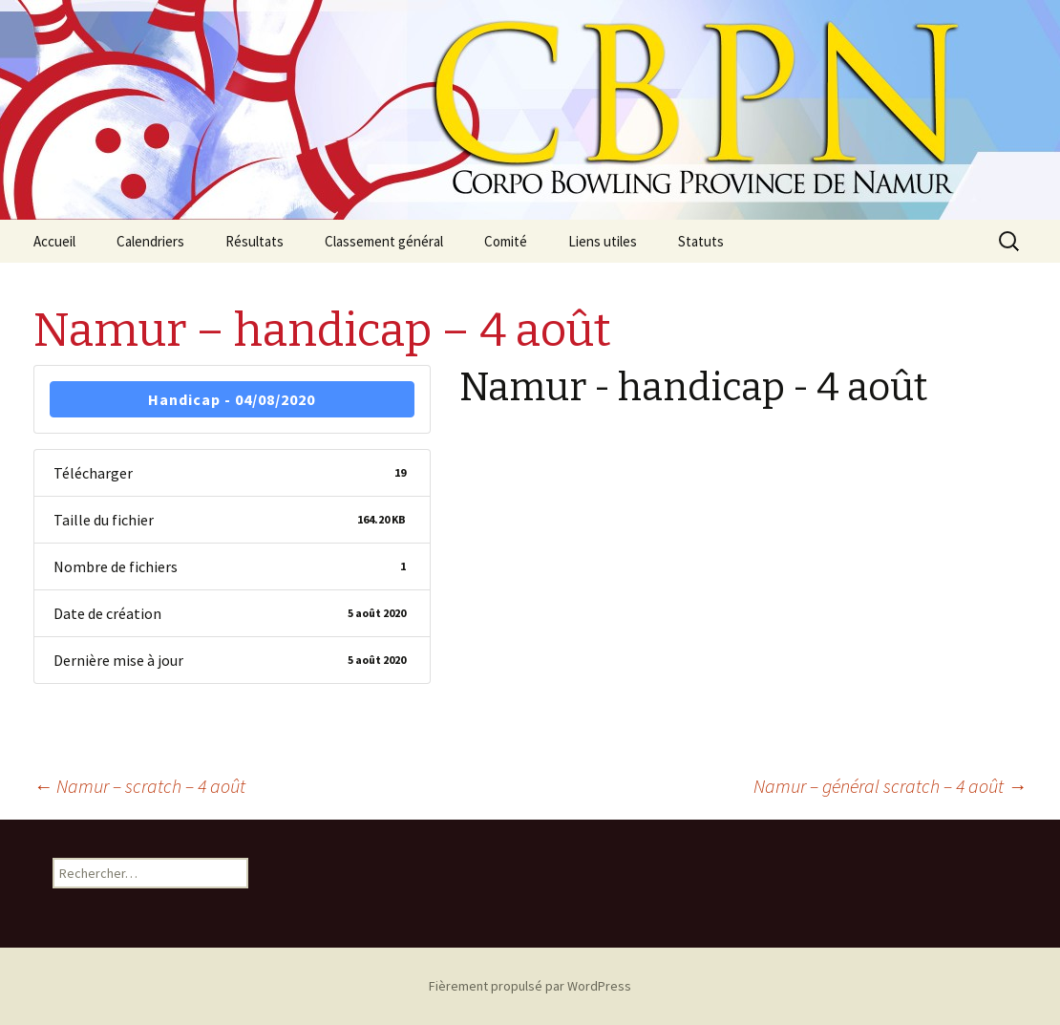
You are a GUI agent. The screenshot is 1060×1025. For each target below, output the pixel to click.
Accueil (54, 241)
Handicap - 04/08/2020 (231, 399)
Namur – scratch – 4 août (139, 786)
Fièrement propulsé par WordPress (530, 985)
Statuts (701, 241)
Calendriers (150, 241)
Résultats (254, 241)
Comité (505, 241)
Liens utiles (602, 241)
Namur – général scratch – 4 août (890, 786)
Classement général (384, 241)
